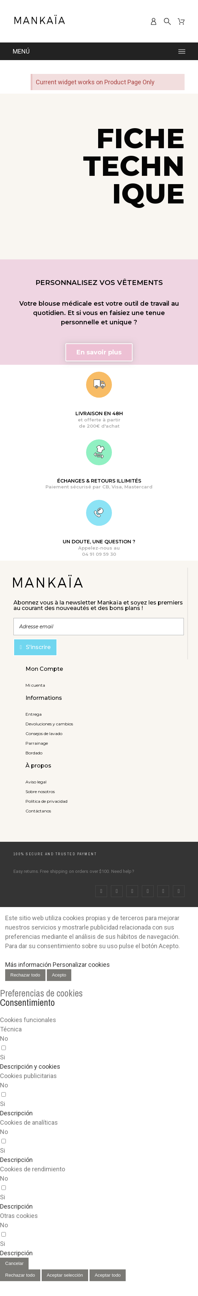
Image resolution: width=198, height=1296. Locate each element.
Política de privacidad (46, 801)
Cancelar (14, 1263)
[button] (99, 352)
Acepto (59, 975)
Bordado (33, 752)
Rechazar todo (25, 975)
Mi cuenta (35, 685)
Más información (28, 964)
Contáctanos (38, 810)
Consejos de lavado (43, 733)
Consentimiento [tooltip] (27, 1002)
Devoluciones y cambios (49, 723)
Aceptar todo (108, 1275)
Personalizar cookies (81, 964)
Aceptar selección (65, 1275)
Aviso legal (35, 781)
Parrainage (36, 743)
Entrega (33, 714)
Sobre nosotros (40, 791)
